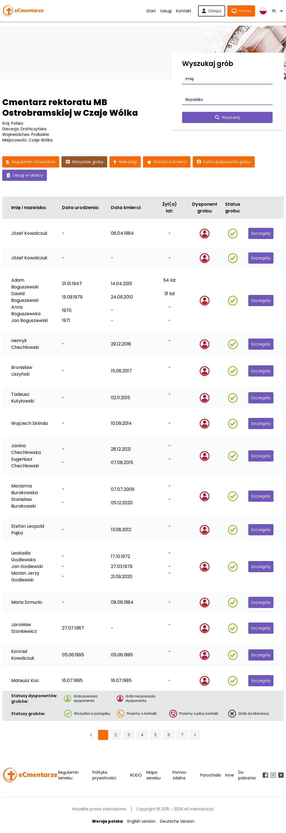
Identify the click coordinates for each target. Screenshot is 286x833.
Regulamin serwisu (68, 775)
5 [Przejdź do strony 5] (155, 735)
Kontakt (183, 11)
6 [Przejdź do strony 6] (169, 735)
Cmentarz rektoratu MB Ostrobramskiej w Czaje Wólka (70, 107)
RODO (136, 775)
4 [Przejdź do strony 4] (142, 735)
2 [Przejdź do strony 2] (116, 735)
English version (141, 821)
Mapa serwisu (153, 775)
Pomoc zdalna (180, 775)
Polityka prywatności (104, 775)
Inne (229, 775)
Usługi (166, 11)
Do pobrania (247, 775)
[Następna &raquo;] (195, 735)
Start (151, 11)
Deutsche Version (177, 821)
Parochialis (210, 775)
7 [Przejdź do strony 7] (182, 735)
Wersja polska (107, 821)
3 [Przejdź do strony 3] (129, 735)
